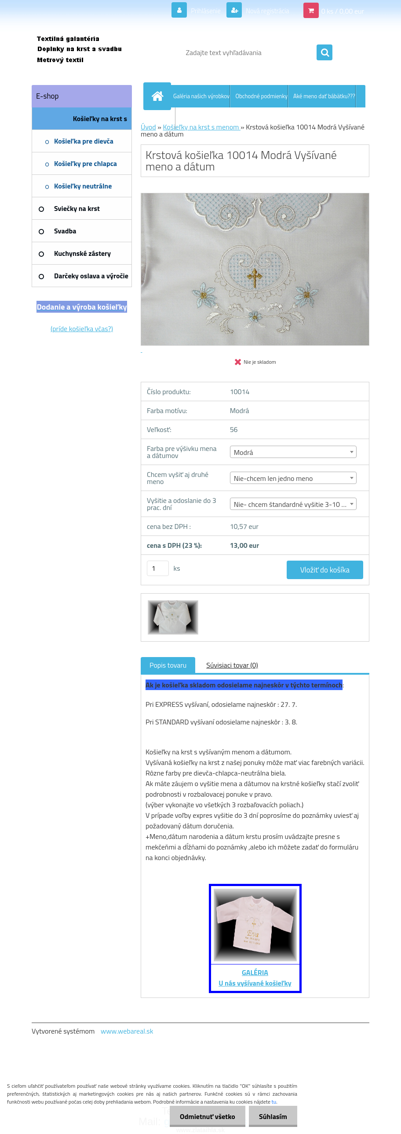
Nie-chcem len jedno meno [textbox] (273, 478)
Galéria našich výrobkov (201, 96)
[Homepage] (159, 96)
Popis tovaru (167, 665)
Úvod (148, 127)
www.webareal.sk (127, 1031)
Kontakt (165, 118)
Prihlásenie (200, 10)
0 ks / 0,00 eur (342, 10)
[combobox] (293, 452)
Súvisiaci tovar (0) (232, 665)
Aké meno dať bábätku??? (324, 96)
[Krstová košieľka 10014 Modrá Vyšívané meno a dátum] (172, 601)
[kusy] (158, 568)
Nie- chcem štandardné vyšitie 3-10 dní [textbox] (292, 504)
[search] (324, 52)
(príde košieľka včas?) (82, 328)
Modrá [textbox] (243, 452)
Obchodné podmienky (261, 96)
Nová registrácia (265, 10)
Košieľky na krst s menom (202, 127)
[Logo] (92, 52)
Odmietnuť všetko (205, 1116)
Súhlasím (272, 1116)
